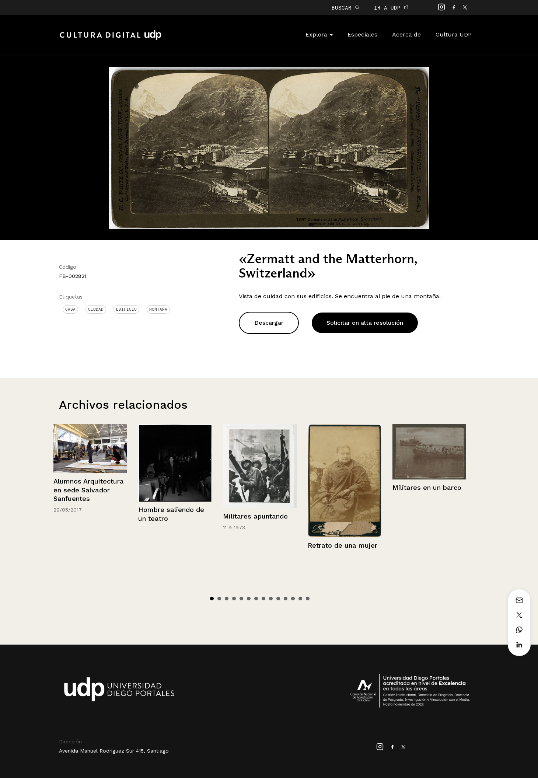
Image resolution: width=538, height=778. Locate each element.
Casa (70, 309)
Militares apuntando (255, 516)
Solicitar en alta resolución (364, 322)
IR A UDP (391, 7)
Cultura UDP (454, 34)
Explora (319, 34)
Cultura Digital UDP (110, 39)
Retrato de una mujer (342, 545)
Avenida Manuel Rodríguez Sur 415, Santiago (114, 751)
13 (300, 598)
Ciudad (96, 309)
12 (293, 598)
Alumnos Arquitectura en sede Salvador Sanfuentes (88, 489)
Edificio (126, 309)
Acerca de (406, 34)
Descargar (268, 322)
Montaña (158, 309)
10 (278, 598)
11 (285, 598)
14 (308, 598)
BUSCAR (345, 7)
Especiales (362, 34)
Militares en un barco (426, 487)
